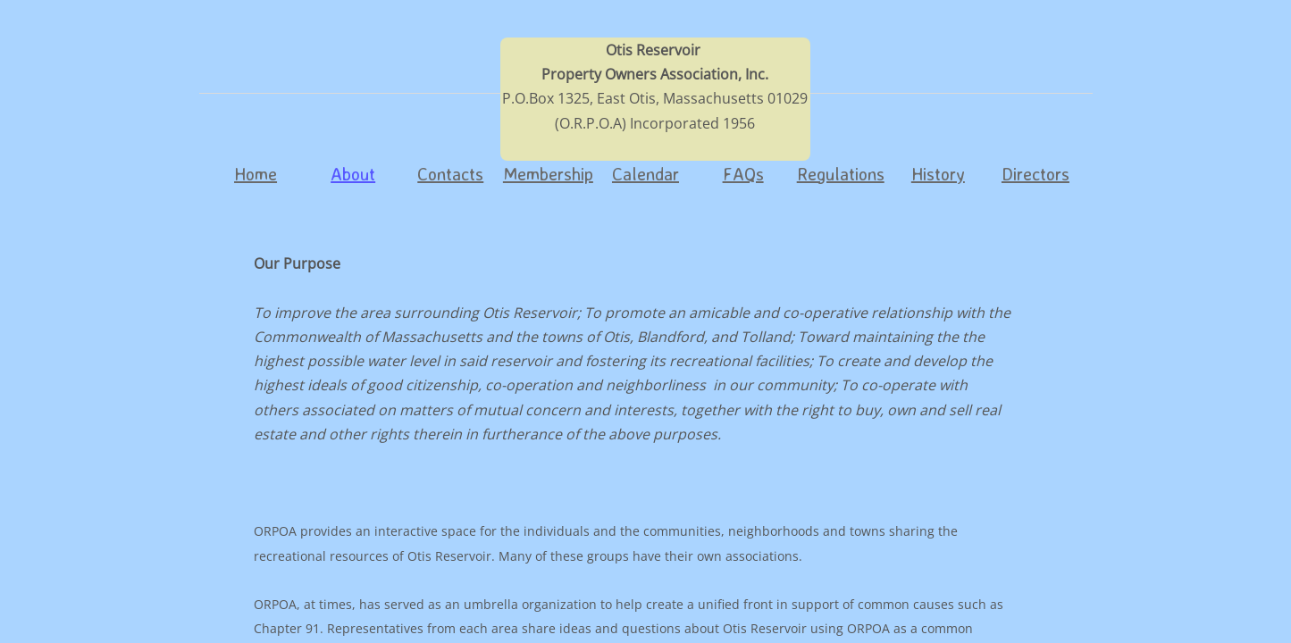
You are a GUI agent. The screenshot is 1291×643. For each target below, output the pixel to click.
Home (255, 174)
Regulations (840, 174)
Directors (1035, 174)
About (353, 174)
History (938, 174)
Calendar (645, 174)
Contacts (450, 174)
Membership (548, 174)
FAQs (743, 174)
